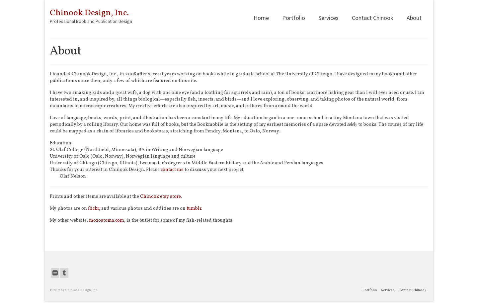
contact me (172, 170)
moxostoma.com (106, 220)
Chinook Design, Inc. (89, 13)
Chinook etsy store (160, 196)
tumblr (194, 208)
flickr (93, 208)
